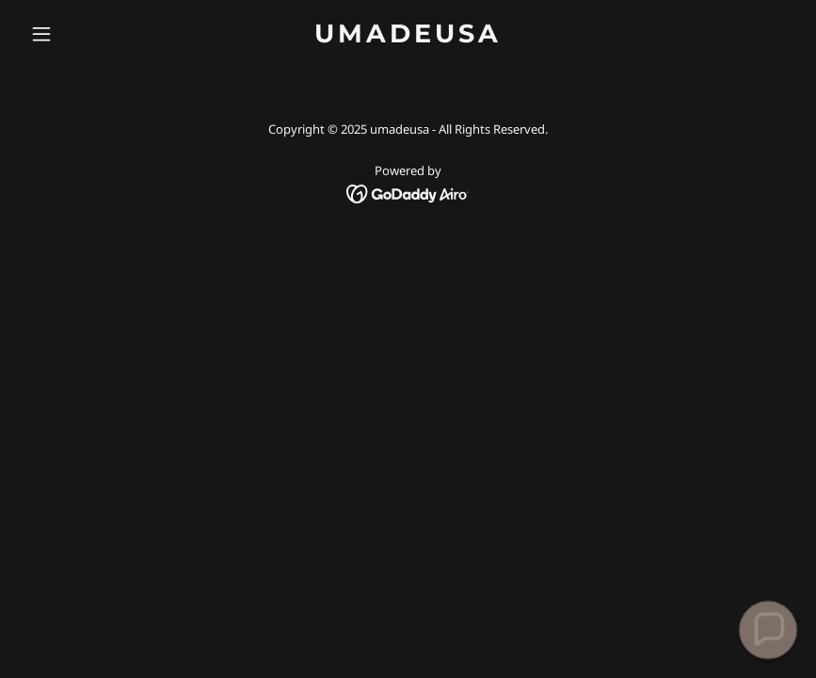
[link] (408, 37)
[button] (80, 34)
